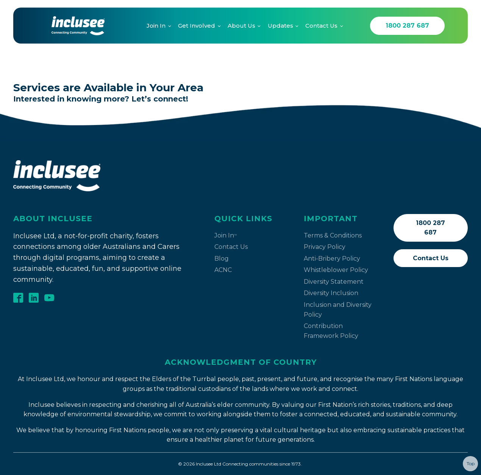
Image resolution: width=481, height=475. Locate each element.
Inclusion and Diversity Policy (338, 309)
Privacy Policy (324, 246)
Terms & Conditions (333, 235)
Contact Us (321, 25)
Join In (156, 25)
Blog (221, 258)
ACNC (223, 269)
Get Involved (196, 25)
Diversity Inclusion (331, 293)
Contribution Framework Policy (331, 330)
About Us (241, 25)
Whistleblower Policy (336, 269)
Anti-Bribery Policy (332, 258)
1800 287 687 (407, 25)
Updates (280, 25)
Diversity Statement (334, 281)
